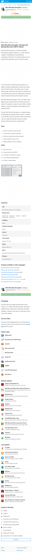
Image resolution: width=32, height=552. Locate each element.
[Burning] (14, 5)
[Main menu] (30, 1)
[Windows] (5, 5)
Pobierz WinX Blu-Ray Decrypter (9, 270)
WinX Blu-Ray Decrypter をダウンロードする (12, 279)
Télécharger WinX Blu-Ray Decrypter (10, 277)
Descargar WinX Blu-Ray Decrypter (9, 281)
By (10, 9)
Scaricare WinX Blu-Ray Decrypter (9, 267)
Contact (3, 550)
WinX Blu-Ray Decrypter (16, 7)
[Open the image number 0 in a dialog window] (11, 170)
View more (16, 539)
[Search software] (27, 1)
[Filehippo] (5, 1)
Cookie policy (20, 550)
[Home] (1, 5)
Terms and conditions (22, 547)
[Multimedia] (10, 5)
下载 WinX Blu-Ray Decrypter (8, 274)
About (2, 547)
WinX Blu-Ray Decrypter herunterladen (10, 272)
